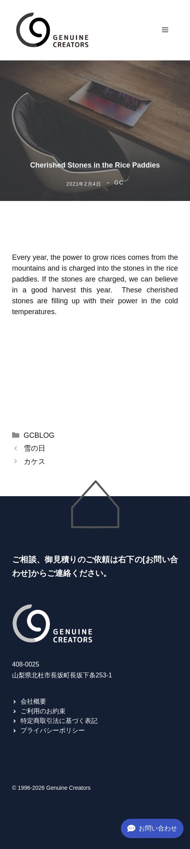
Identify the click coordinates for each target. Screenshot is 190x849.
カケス (34, 462)
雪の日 (34, 448)
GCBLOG (39, 435)
